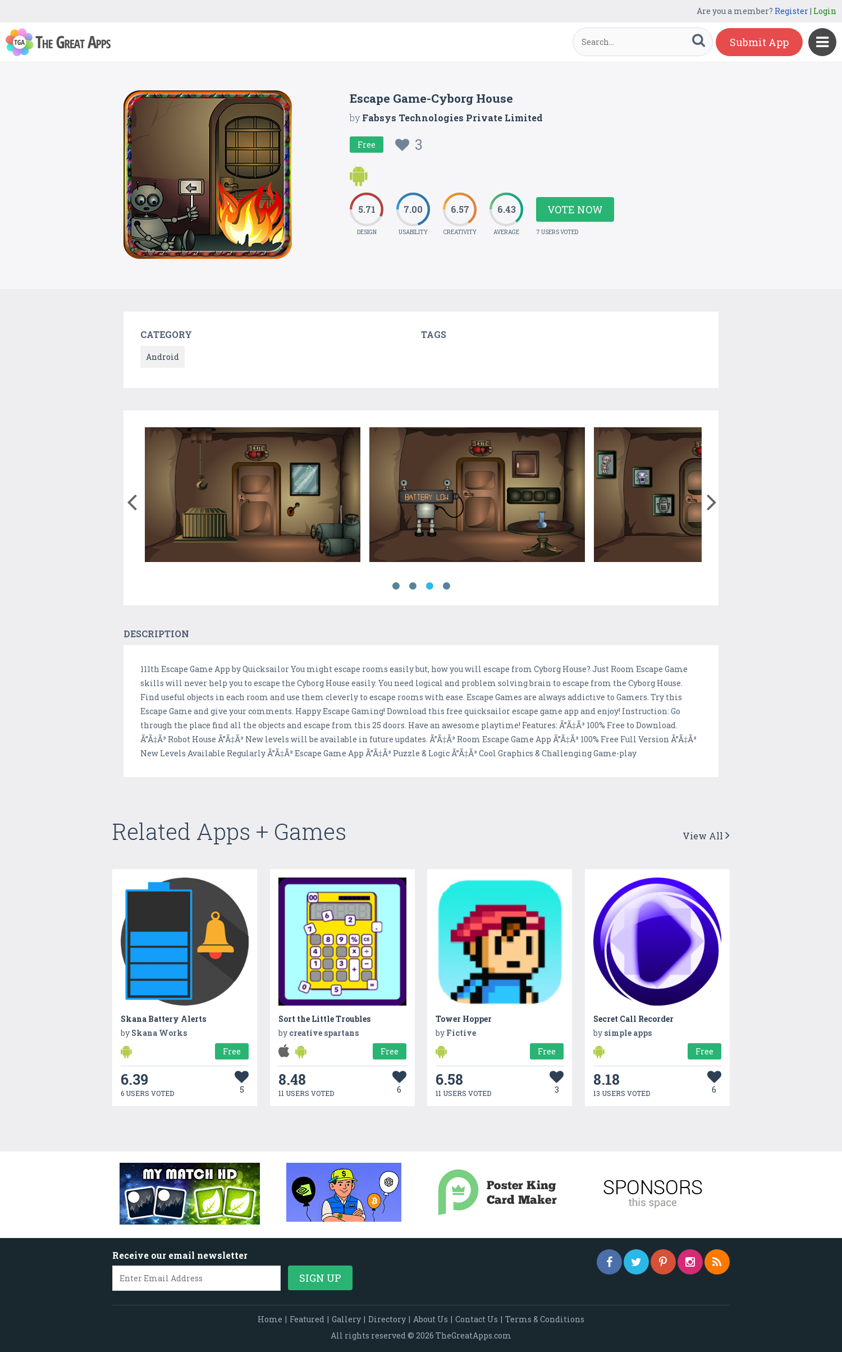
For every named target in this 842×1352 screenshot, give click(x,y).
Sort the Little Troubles (324, 1018)
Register (791, 11)
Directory (387, 1319)
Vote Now (575, 209)
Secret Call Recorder (633, 1018)
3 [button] (429, 586)
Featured (307, 1319)
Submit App (759, 42)
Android (162, 356)
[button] (132, 500)
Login (824, 11)
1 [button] (395, 586)
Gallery (346, 1319)
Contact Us (476, 1319)
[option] (252, 496)
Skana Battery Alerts (163, 1018)
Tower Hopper (464, 1018)
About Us (430, 1319)
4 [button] (446, 586)
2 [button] (412, 586)
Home (270, 1319)
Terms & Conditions (544, 1319)
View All (706, 836)
